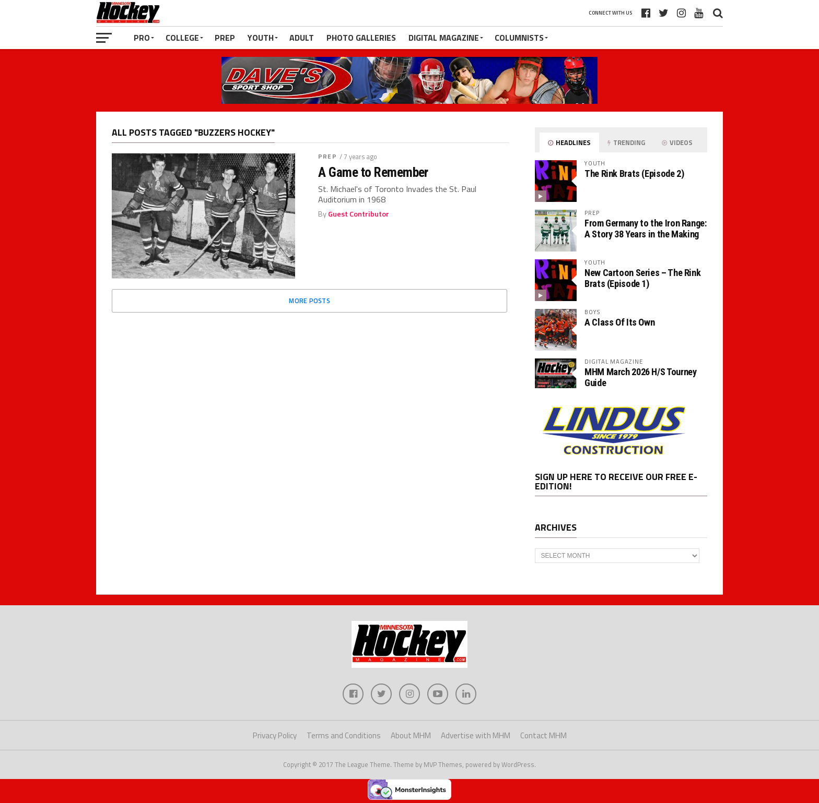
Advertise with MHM (475, 735)
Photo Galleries (361, 37)
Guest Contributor (358, 214)
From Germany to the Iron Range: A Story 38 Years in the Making (645, 228)
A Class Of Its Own (619, 322)
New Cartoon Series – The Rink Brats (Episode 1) (642, 278)
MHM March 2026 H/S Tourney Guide (640, 377)
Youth (261, 37)
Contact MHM (543, 735)
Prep (225, 37)
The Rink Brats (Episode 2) (634, 173)
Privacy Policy (275, 735)
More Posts (309, 300)
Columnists (519, 37)
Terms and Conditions (344, 735)
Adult (301, 37)
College (182, 37)
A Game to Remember (373, 172)
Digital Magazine (443, 37)
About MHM (411, 735)
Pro (142, 37)
